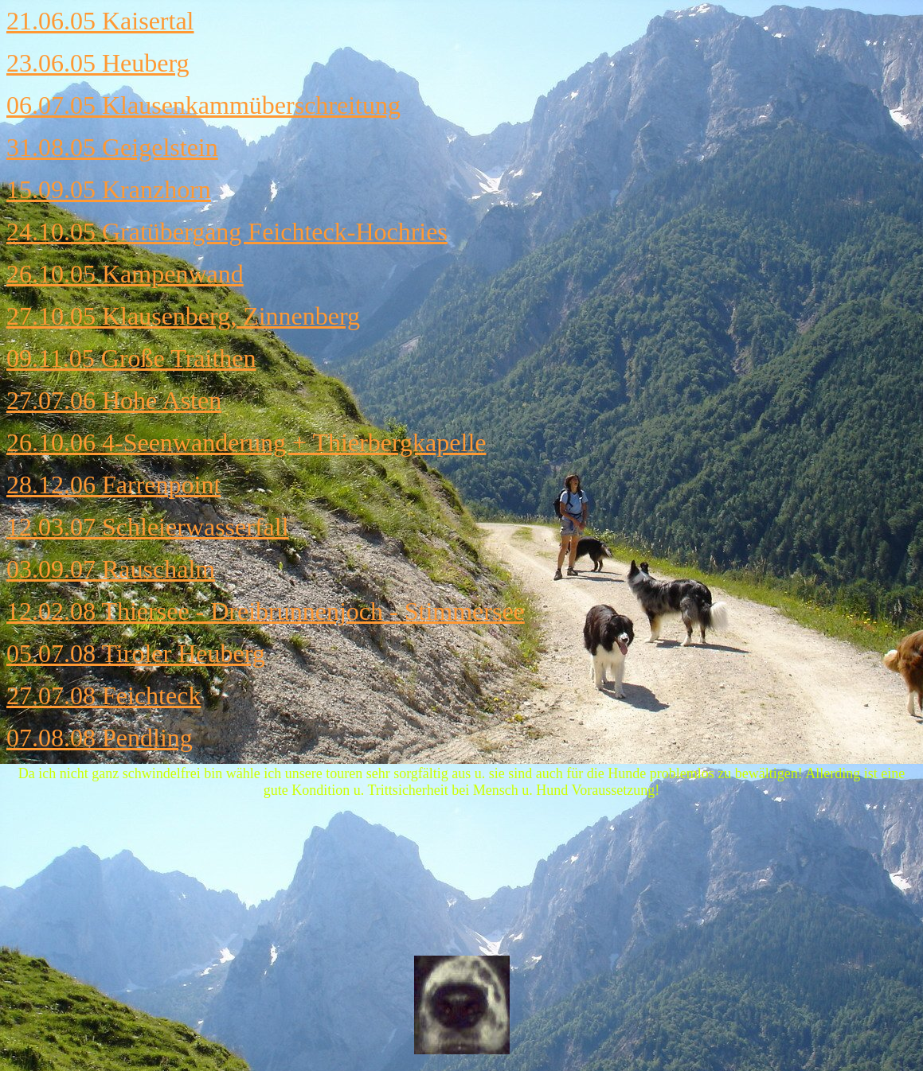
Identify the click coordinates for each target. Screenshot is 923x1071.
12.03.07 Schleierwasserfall (147, 526)
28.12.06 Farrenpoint (113, 484)
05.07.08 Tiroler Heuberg (135, 653)
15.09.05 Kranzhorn (108, 189)
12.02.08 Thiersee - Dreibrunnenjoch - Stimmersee (265, 611)
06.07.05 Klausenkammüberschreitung (203, 105)
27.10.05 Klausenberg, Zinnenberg (183, 316)
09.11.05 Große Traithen (131, 358)
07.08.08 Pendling (99, 737)
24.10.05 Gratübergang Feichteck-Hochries (227, 231)
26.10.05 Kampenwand (125, 273)
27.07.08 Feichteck (103, 695)
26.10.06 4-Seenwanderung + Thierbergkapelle (246, 442)
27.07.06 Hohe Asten (113, 400)
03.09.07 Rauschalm (110, 569)
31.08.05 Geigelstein (112, 147)
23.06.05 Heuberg (98, 63)
